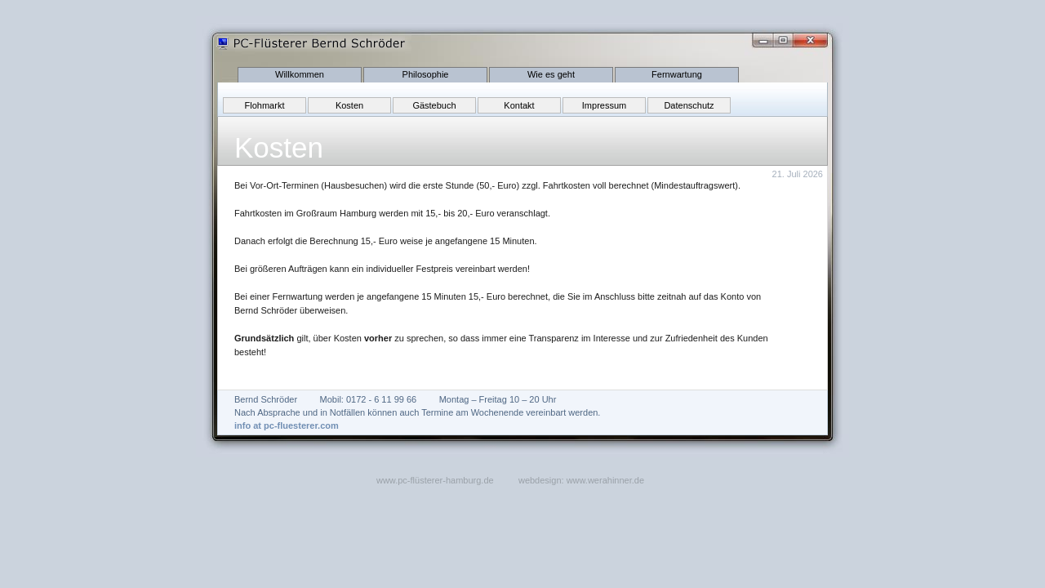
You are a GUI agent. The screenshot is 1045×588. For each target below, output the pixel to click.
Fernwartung (676, 74)
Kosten (349, 105)
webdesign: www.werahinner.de (581, 480)
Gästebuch (434, 105)
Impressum (604, 105)
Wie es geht (551, 74)
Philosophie (425, 74)
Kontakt (519, 105)
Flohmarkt (265, 105)
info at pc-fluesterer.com (286, 425)
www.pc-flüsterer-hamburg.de (435, 480)
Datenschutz (689, 105)
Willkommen (299, 74)
